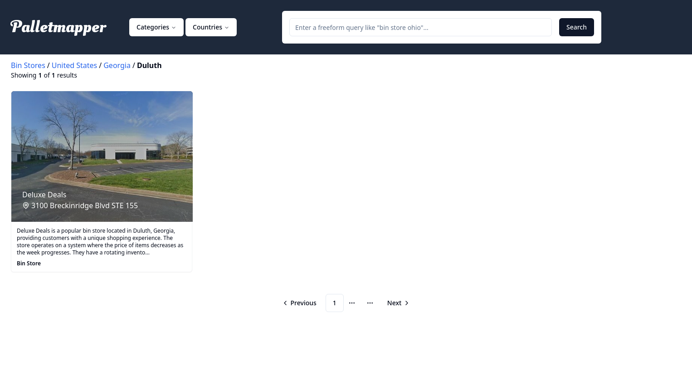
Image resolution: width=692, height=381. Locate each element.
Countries (211, 27)
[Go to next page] (397, 303)
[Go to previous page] (300, 303)
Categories (156, 27)
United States (74, 65)
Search (576, 27)
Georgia (117, 65)
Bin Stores (28, 65)
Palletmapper (58, 27)
